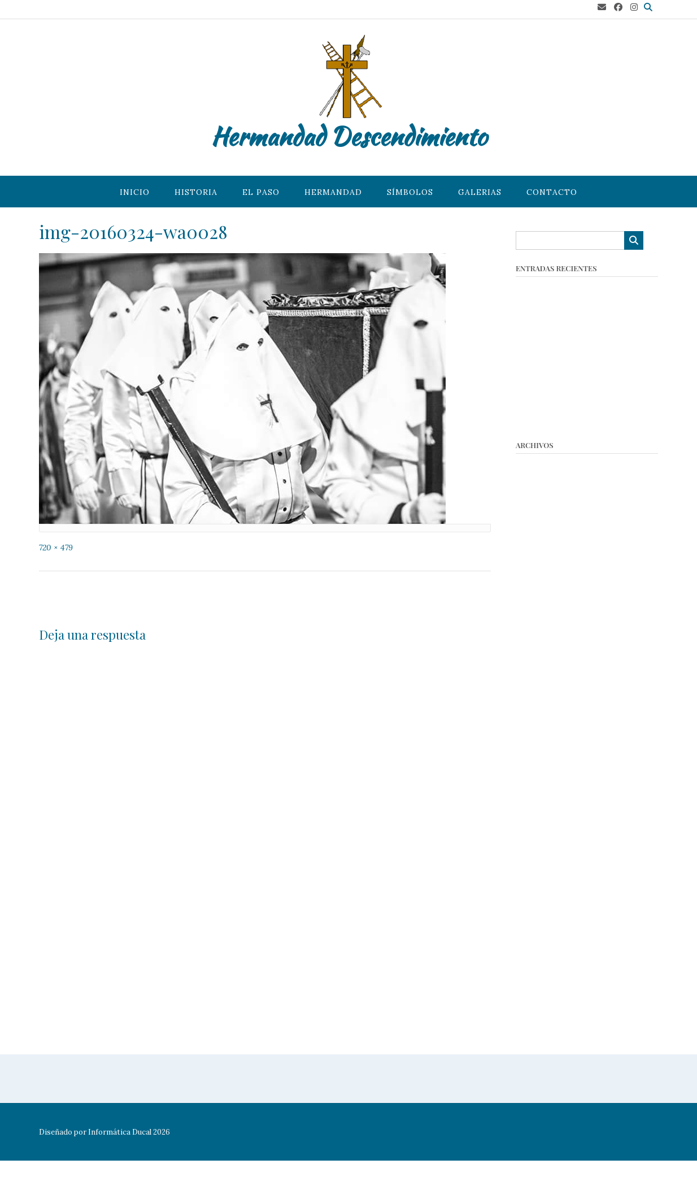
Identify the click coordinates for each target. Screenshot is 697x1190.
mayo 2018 (536, 825)
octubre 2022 (542, 562)
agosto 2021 (539, 659)
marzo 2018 (538, 839)
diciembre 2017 (546, 880)
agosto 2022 (540, 590)
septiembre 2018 (549, 797)
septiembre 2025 (549, 493)
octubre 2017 (541, 894)
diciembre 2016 (546, 977)
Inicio (135, 192)
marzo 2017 (538, 936)
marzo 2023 (539, 548)
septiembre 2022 (549, 576)
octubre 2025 (542, 479)
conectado (152, 658)
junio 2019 (535, 728)
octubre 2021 (541, 645)
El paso (261, 192)
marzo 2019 (538, 756)
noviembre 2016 (548, 991)
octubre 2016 (541, 1005)
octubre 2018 (541, 784)
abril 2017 (534, 922)
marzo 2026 (539, 465)
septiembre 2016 (549, 1019)
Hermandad (333, 192)
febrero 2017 (541, 950)
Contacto (551, 192)
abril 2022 (535, 618)
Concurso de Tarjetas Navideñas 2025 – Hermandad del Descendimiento (581, 328)
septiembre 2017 (549, 908)
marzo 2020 (539, 673)
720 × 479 (56, 547)
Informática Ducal (119, 1132)
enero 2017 (538, 963)
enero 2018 (538, 867)
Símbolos (410, 192)
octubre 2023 (542, 534)
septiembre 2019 (549, 701)
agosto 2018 (539, 811)
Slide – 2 (468, 594)
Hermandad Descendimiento (349, 136)
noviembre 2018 (548, 770)
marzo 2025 (539, 507)
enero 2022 (538, 631)
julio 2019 (534, 714)
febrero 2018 (541, 853)
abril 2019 (535, 742)
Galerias (480, 192)
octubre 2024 (542, 520)
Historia (196, 192)
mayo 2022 (537, 603)
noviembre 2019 (548, 686)
